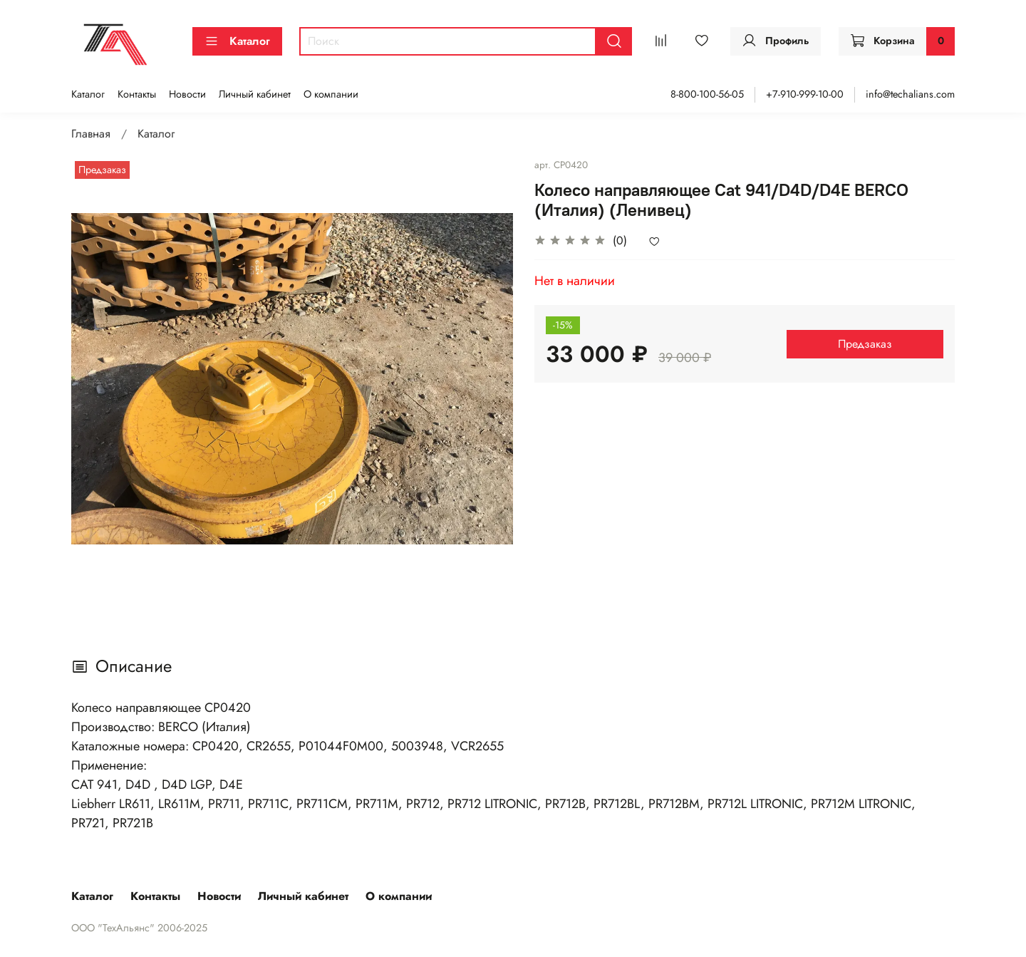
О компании (331, 94)
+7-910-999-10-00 (805, 94)
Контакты (137, 94)
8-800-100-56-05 (707, 94)
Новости (187, 94)
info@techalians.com (910, 94)
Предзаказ (865, 344)
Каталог (237, 41)
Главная (90, 133)
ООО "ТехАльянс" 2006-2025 (139, 928)
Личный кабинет (255, 94)
